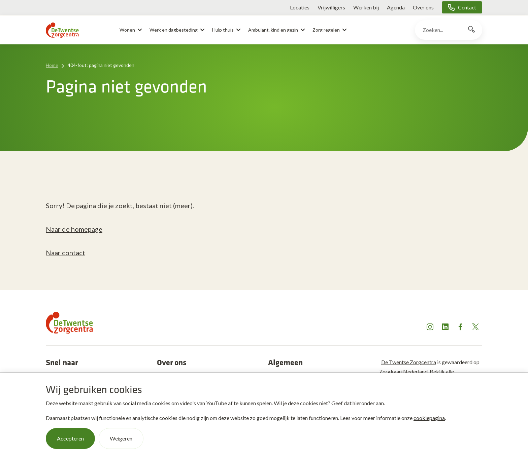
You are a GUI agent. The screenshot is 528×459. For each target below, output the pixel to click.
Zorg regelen (326, 30)
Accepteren (70, 438)
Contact (467, 7)
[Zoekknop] (471, 30)
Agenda (396, 7)
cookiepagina (429, 418)
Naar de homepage (74, 229)
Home (52, 65)
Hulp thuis (223, 30)
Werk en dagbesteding (174, 30)
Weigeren (121, 438)
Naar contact (65, 252)
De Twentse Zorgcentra (408, 362)
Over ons (423, 7)
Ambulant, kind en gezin (273, 30)
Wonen (127, 30)
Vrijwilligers (331, 7)
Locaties (299, 7)
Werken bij (366, 7)
